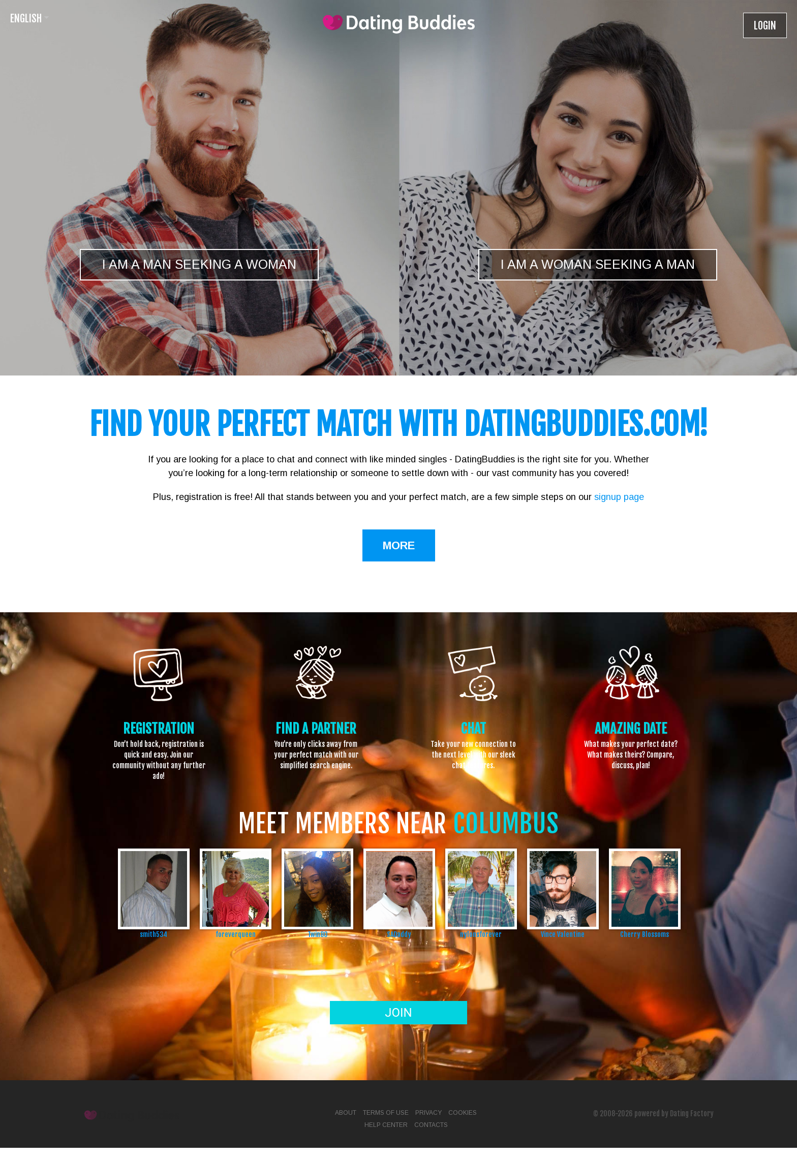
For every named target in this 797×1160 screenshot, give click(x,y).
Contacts (431, 1124)
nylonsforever (481, 934)
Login (765, 25)
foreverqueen (236, 934)
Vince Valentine (563, 934)
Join (398, 1013)
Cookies (462, 1112)
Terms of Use (386, 1112)
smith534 (153, 934)
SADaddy (399, 934)
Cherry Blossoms (644, 934)
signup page (619, 497)
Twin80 (317, 934)
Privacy (428, 1112)
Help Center (386, 1124)
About (345, 1112)
